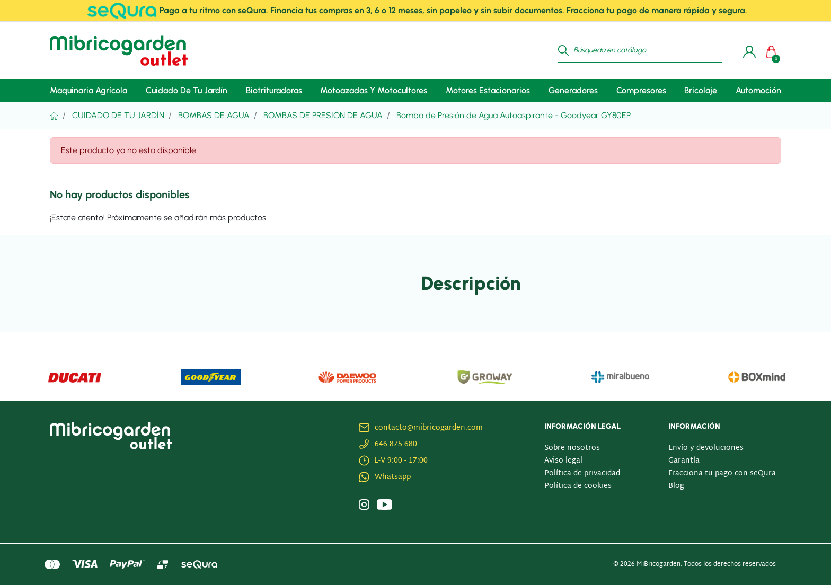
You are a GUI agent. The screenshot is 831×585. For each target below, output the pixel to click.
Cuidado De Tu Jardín (118, 115)
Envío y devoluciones (706, 448)
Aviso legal (563, 460)
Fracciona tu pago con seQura (722, 473)
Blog (676, 486)
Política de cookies (578, 486)
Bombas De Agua (214, 115)
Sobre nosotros (572, 448)
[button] (773, 50)
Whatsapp (393, 477)
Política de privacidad (582, 473)
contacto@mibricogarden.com (429, 427)
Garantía (684, 460)
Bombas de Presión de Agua (323, 115)
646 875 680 (396, 444)
